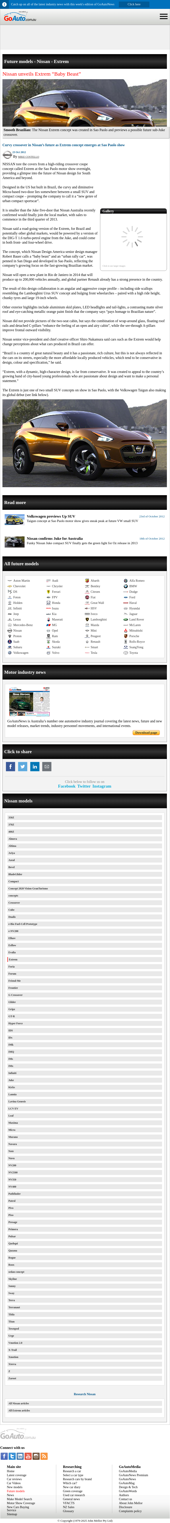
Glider (12, 1002)
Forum (12, 973)
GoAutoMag (127, 1483)
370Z (11, 824)
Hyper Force (15, 1023)
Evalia (12, 952)
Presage (12, 1222)
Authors (124, 1495)
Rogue (12, 1257)
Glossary (68, 1511)
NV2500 (12, 1172)
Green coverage (72, 1491)
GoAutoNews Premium (133, 1475)
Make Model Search (19, 1499)
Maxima (13, 1122)
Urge (11, 1335)
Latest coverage (16, 1475)
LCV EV (13, 1108)
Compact (13, 881)
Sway (11, 1293)
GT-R (11, 1016)
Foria (11, 966)
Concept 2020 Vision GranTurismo (28, 888)
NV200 (12, 1165)
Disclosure (125, 1507)
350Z (11, 817)
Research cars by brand (77, 1479)
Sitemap (12, 1514)
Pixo (11, 1215)
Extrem (13, 959)
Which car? (70, 1483)
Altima (12, 845)
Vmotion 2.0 (15, 1342)
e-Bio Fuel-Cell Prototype (22, 924)
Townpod (13, 1328)
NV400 (12, 1186)
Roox (11, 1264)
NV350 (12, 1179)
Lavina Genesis (17, 1101)
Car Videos (14, 1483)
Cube (11, 909)
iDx (10, 1037)
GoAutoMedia (128, 1471)
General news (71, 1499)
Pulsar (12, 1236)
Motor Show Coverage (21, 1503)
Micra (11, 1129)
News (10, 1495)
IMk (11, 1044)
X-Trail (12, 1350)
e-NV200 (13, 931)
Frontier (13, 987)
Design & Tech (128, 1487)
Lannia (12, 1094)
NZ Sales (68, 1507)
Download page (146, 732)
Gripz (11, 1009)
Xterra (12, 1364)
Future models (16, 1491)
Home (10, 1471)
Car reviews (14, 1479)
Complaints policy (130, 1511)
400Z (11, 831)
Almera (12, 838)
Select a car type (73, 1475)
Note (11, 1151)
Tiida (11, 1314)
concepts (13, 895)
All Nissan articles (18, 1403)
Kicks (11, 1087)
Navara (12, 1144)
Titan (11, 1321)
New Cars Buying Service (18, 1508)
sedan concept (16, 1271)
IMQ (11, 1051)
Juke (11, 1080)
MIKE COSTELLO (28, 156)
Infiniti (12, 1073)
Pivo (11, 1208)
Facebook (66, 786)
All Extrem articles (19, 1410)
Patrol (11, 1200)
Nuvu (11, 1158)
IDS (10, 1030)
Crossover (14, 902)
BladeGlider (15, 874)
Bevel (11, 867)
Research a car (72, 1471)
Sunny (12, 1286)
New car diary (71, 1487)
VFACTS (69, 1503)
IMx (10, 1066)
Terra (11, 1300)
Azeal (11, 860)
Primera (13, 1229)
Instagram (102, 786)
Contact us (125, 1499)
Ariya (11, 853)
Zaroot (12, 1378)
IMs (10, 1058)
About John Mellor (131, 1503)
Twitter (84, 786)
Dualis (12, 916)
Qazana (12, 1250)
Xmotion (13, 1357)
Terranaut (14, 1307)
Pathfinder (14, 1193)
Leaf (11, 1115)
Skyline (12, 1279)
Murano (13, 1137)
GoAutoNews (127, 1479)
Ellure (11, 938)
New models (14, 1487)
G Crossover (15, 995)
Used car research (74, 1495)
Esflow (12, 945)
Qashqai (13, 1243)
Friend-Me (14, 980)
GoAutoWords (128, 1491)
